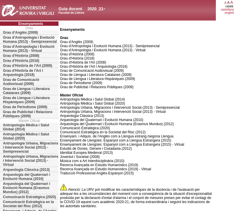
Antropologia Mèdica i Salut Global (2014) (26, 127)
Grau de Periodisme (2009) (25, 107)
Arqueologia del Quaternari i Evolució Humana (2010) (26, 177)
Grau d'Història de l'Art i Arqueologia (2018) (23, 73)
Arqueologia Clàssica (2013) (26, 170)
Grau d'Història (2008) (21, 56)
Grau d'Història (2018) (21, 61)
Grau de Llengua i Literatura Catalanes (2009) (26, 91)
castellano (227, 9)
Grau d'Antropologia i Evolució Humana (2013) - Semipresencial (30, 39)
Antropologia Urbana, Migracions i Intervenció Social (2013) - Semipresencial (30, 147)
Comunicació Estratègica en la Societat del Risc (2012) (28, 204)
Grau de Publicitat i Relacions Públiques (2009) (27, 114)
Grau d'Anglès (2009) (20, 32)
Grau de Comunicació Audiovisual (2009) (21, 82)
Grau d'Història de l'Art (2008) (27, 66)
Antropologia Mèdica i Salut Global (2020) (26, 136)
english (229, 12)
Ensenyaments (30, 24)
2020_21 (95, 8)
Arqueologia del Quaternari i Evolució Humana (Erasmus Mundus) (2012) (26, 188)
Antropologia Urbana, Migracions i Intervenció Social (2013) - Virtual (30, 160)
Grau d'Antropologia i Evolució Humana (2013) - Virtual (28, 49)
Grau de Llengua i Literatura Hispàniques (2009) (26, 100)
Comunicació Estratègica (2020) (29, 197)
